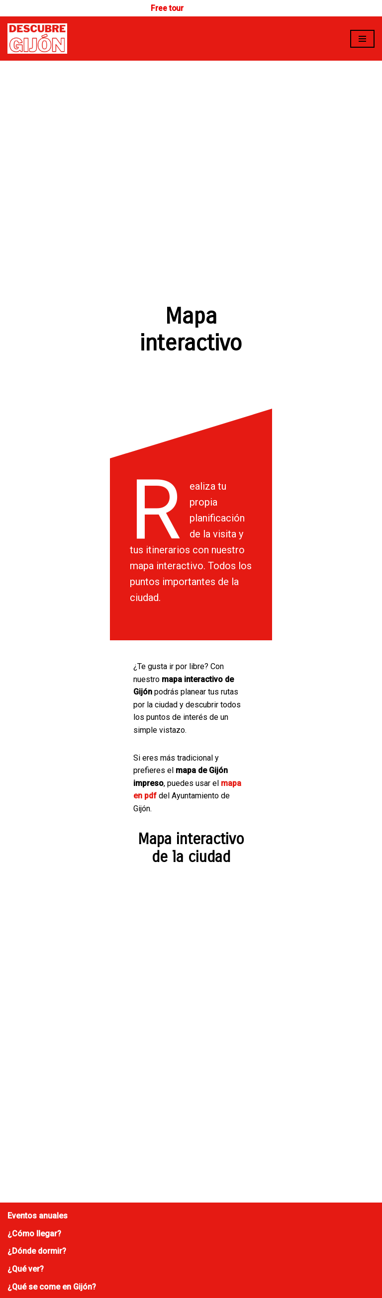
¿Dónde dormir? (36, 1064)
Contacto (24, 1152)
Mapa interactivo (38, 1118)
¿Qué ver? (25, 1082)
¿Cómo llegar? (34, 1047)
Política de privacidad (46, 1188)
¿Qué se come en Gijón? (51, 1100)
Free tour (167, 8)
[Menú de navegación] (362, 39)
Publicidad (26, 1170)
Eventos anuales (37, 1029)
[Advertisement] (191, 135)
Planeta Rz (258, 1275)
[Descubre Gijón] (37, 39)
